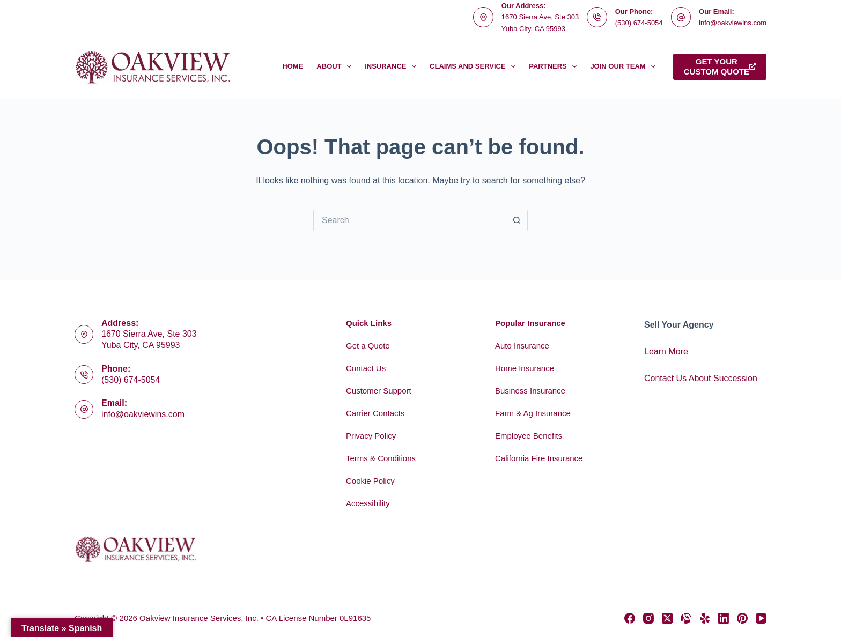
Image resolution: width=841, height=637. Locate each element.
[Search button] (517, 220)
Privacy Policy (371, 435)
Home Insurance (524, 368)
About (336, 66)
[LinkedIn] (723, 618)
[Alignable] (686, 618)
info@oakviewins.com (732, 23)
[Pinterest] (742, 618)
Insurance (392, 66)
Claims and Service (475, 66)
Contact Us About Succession (700, 378)
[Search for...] (409, 220)
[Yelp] (704, 618)
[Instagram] (648, 618)
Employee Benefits (528, 435)
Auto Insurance (522, 345)
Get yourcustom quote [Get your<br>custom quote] (720, 67)
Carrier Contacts (375, 413)
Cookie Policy (370, 480)
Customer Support (378, 390)
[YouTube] (761, 618)
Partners (555, 66)
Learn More (666, 351)
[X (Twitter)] (667, 618)
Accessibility (368, 503)
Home (292, 66)
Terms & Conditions (381, 458)
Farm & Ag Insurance (533, 413)
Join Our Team (625, 66)
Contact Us (366, 368)
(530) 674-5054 (639, 23)
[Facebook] (629, 618)
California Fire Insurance (538, 458)
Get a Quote (368, 345)
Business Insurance (530, 390)
